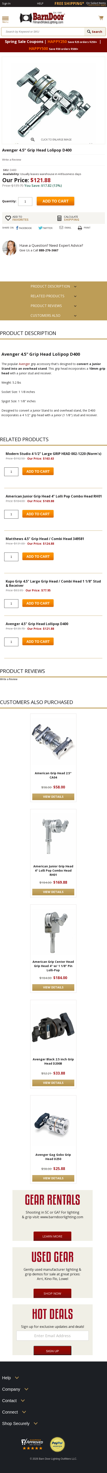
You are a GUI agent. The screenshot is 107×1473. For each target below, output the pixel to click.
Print (87, 227)
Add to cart (55, 201)
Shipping (83, 218)
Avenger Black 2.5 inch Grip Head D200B (53, 1061)
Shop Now (52, 1293)
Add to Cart (38, 471)
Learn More (52, 1236)
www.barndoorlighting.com (61, 1217)
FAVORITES (31, 218)
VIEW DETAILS (53, 797)
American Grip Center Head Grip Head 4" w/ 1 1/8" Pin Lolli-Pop (53, 966)
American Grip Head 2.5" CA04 (53, 775)
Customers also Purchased (45, 316)
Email (68, 227)
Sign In (6, 3)
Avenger (24, 364)
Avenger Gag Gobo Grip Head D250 (53, 1157)
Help (40, 3)
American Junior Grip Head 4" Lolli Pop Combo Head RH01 (53, 870)
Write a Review (11, 159)
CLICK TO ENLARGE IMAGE (56, 139)
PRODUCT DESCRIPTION (50, 286)
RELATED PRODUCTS (47, 296)
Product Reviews (46, 305)
